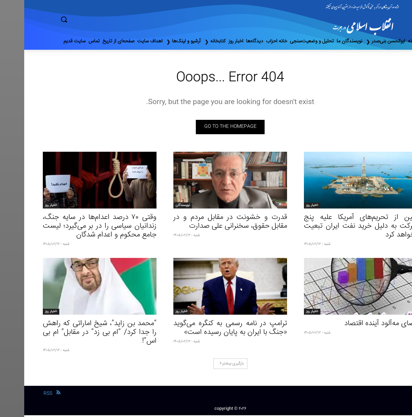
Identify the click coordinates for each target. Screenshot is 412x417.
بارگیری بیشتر (207, 365)
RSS (23, 395)
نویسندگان (158, 207)
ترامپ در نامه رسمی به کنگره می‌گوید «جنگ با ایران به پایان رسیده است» (206, 330)
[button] (93, 19)
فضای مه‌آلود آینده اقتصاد (356, 325)
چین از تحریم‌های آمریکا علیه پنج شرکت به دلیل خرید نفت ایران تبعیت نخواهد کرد (336, 227)
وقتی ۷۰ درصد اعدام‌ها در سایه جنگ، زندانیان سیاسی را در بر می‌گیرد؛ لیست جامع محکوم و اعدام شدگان (75, 227)
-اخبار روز (288, 207)
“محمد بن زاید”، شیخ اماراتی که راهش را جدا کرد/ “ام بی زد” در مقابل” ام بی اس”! (75, 334)
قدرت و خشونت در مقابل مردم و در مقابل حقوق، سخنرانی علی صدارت (206, 223)
